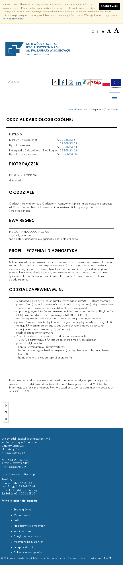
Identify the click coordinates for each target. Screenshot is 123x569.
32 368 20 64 (68, 147)
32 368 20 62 (68, 150)
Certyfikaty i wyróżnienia (28, 536)
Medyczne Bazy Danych (28, 542)
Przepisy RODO (23, 547)
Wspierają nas (22, 531)
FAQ (16, 520)
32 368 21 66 (27, 493)
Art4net (105, 558)
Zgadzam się (109, 6)
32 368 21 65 (10, 493)
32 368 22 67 (27, 486)
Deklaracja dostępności (28, 552)
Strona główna (74, 110)
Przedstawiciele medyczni (30, 526)
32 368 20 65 (68, 154)
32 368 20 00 (23, 483)
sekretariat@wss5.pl (23, 474)
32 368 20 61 (68, 140)
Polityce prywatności (14, 19)
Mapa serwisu (22, 515)
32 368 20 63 (68, 143)
